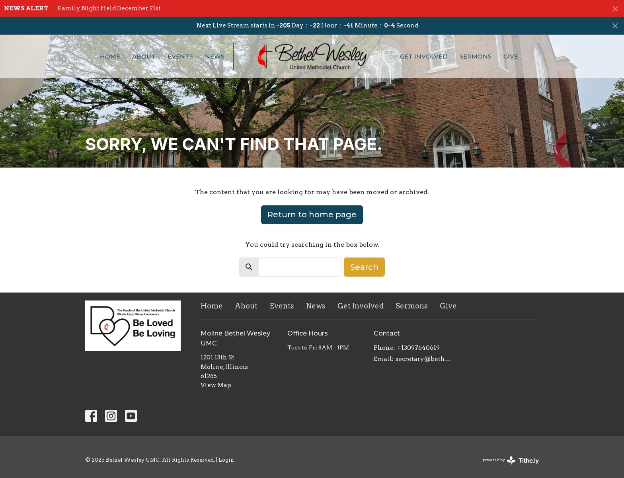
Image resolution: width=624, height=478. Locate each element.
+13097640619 (418, 347)
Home (110, 56)
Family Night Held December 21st (109, 8)
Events (180, 56)
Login (226, 460)
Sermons (475, 56)
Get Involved (424, 56)
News (214, 56)
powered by (511, 460)
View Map (216, 385)
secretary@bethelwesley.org (424, 359)
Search (364, 267)
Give (510, 56)
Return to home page (312, 214)
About (144, 56)
